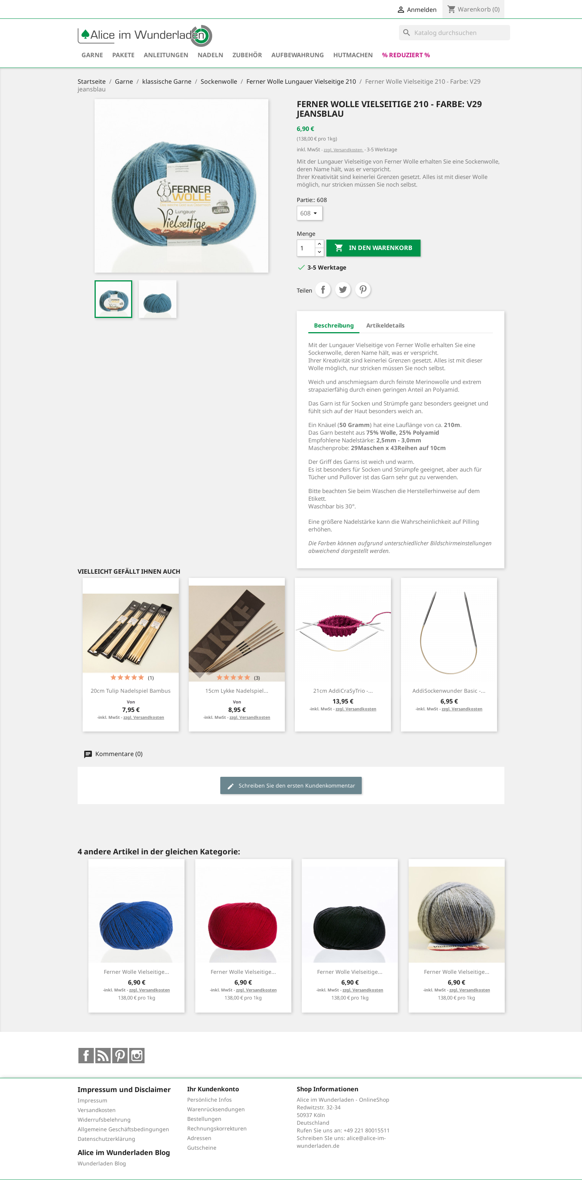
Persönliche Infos (209, 1099)
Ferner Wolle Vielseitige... (136, 971)
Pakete (123, 55)
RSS (103, 1055)
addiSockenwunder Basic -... (449, 690)
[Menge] (306, 248)
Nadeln (210, 55)
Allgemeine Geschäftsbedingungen (123, 1129)
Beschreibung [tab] (334, 325)
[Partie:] (310, 213)
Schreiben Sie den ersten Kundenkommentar (291, 786)
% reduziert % (406, 55)
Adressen (199, 1138)
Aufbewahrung (297, 55)
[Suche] (454, 32)
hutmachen (353, 55)
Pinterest (363, 289)
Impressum (92, 1100)
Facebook (86, 1055)
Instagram (137, 1055)
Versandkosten (97, 1110)
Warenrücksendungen (216, 1109)
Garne (92, 55)
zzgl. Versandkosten (344, 149)
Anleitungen (166, 55)
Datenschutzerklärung (106, 1138)
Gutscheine (201, 1147)
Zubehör (247, 55)
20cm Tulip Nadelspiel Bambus (131, 690)
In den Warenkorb (373, 248)
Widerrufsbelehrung (104, 1119)
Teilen (323, 289)
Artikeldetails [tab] (385, 325)
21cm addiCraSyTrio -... (343, 690)
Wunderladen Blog (102, 1163)
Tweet (343, 289)
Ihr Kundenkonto (213, 1089)
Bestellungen (204, 1118)
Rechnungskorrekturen (217, 1128)
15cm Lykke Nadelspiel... (236, 690)
